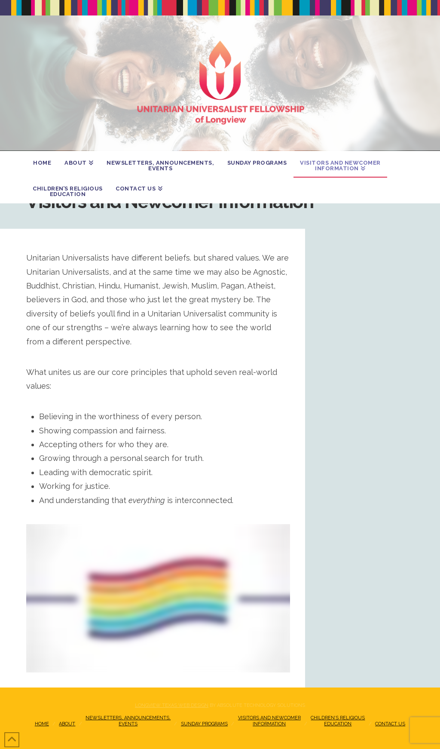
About (67, 724)
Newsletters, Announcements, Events (128, 721)
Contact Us (390, 724)
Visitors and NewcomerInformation (269, 721)
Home (42, 724)
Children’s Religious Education (338, 721)
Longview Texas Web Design (171, 705)
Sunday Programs (204, 724)
